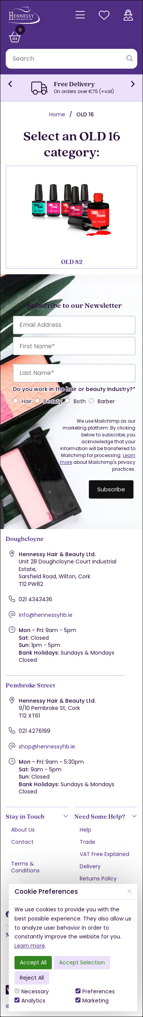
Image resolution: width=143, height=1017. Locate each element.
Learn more (29, 945)
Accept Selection (82, 962)
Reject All (32, 978)
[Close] (129, 891)
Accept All (33, 962)
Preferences (95, 991)
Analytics (29, 1000)
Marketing (92, 1000)
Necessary (31, 991)
